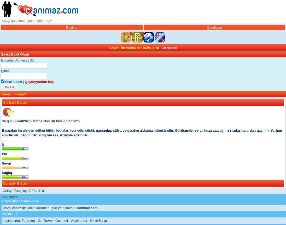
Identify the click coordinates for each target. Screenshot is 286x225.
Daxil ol (71, 27)
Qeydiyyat (214, 27)
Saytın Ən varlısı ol (124, 48)
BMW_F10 (151, 48)
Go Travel (45, 221)
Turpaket (28, 221)
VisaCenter (79, 221)
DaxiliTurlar (98, 221)
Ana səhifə (9, 197)
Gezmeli (61, 221)
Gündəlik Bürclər (15, 103)
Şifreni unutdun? (13, 94)
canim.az (19, 208)
